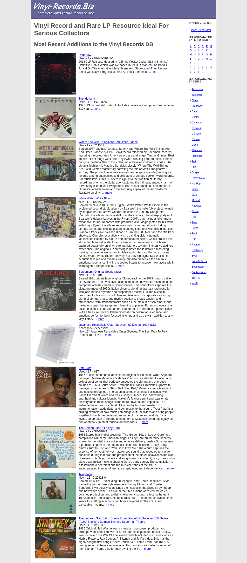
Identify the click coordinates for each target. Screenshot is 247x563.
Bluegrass (197, 95)
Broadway (197, 106)
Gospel (195, 172)
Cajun (195, 111)
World (195, 283)
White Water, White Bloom (95, 198)
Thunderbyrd (87, 98)
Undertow (85, 55)
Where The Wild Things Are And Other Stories (108, 142)
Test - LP (196, 278)
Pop (194, 217)
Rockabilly (197, 250)
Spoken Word (199, 272)
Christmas (197, 122)
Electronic (197, 150)
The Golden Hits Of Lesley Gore (99, 428)
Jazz (194, 194)
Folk (194, 161)
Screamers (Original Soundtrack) (100, 271)
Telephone (85, 474)
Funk (194, 167)
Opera (195, 211)
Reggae (196, 244)
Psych (195, 228)
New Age (196, 205)
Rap (194, 239)
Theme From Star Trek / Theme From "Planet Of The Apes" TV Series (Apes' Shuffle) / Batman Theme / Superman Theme (123, 520)
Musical (196, 200)
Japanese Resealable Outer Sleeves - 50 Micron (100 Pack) (117, 324)
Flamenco (197, 156)
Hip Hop (196, 183)
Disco (195, 144)
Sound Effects (199, 261)
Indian (195, 189)
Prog (194, 222)
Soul (194, 255)
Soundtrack (198, 266)
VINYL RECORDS (201, 30)
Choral (195, 117)
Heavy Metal (198, 178)
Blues (195, 100)
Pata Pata (85, 368)
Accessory (197, 89)
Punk (194, 233)
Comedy (196, 133)
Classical (196, 128)
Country (196, 139)
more (155, 72)
